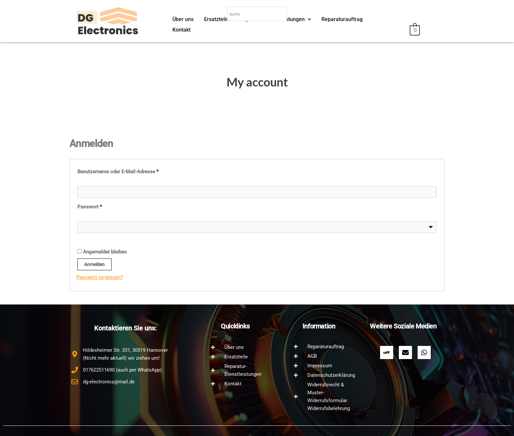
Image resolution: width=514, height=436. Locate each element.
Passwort (102, 206)
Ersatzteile (215, 30)
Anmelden (94, 264)
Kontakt (377, 30)
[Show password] (430, 227)
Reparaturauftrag (337, 30)
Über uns (182, 30)
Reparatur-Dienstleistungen (272, 30)
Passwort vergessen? (99, 277)
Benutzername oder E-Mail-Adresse (130, 171)
